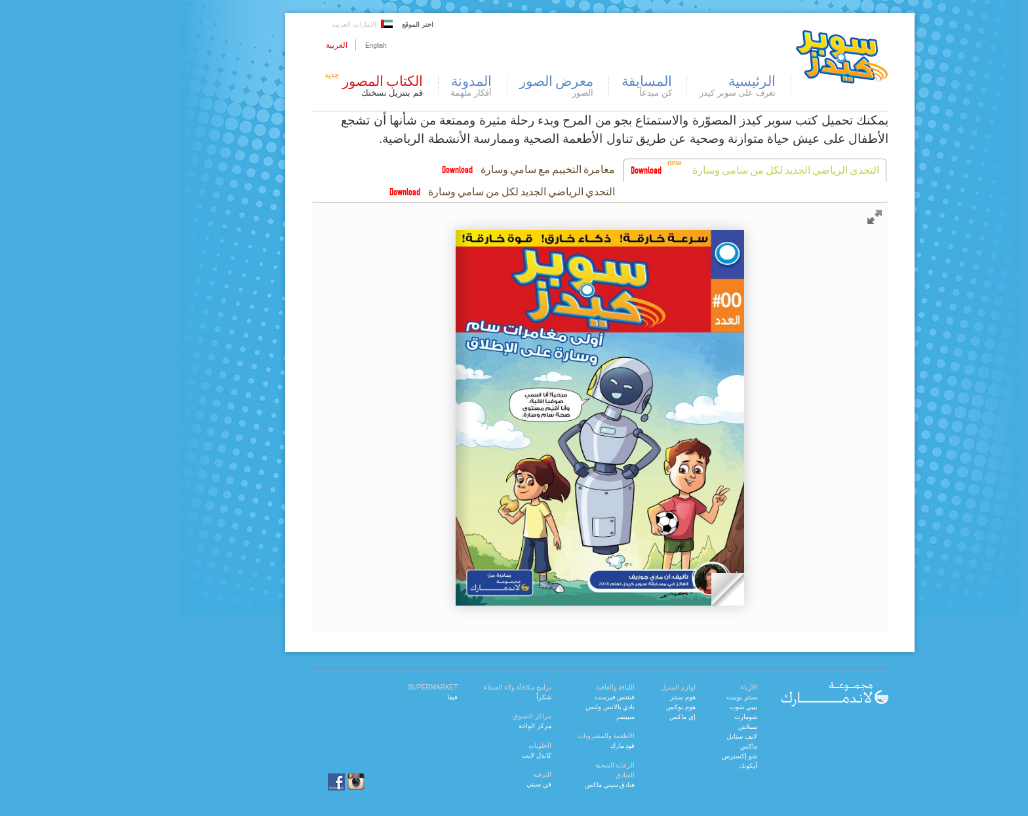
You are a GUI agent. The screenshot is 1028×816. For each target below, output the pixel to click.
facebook (242, 781)
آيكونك (662, 765)
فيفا (366, 697)
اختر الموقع (331, 24)
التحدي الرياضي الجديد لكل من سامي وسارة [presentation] (699, 170)
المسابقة (561, 86)
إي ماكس (596, 716)
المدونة (385, 86)
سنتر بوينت (656, 697)
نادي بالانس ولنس (524, 706)
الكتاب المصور (286, 86)
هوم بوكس (595, 706)
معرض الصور (470, 86)
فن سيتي (453, 784)
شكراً (457, 697)
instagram (270, 781)
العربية (251, 45)
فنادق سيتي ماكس (524, 784)
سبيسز (539, 716)
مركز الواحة (449, 725)
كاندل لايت (450, 755)
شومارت (659, 716)
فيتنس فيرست (529, 697)
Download (560, 170)
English (290, 45)
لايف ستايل (656, 736)
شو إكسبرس (653, 756)
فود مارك (536, 745)
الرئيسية (652, 86)
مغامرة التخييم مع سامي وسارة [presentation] (462, 169)
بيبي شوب (657, 706)
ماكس (662, 746)
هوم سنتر (597, 697)
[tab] (669, 170)
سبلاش (661, 726)
